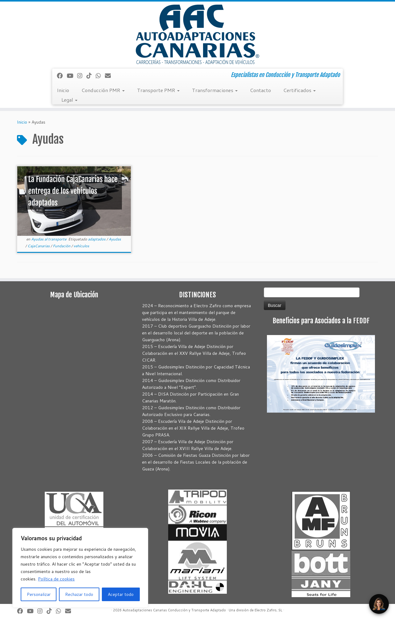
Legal (69, 99)
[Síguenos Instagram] (81, 75)
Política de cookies (56, 579)
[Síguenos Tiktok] (91, 75)
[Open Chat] (379, 604)
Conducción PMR (103, 90)
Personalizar (39, 594)
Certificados (299, 90)
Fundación (62, 245)
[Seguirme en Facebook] (62, 75)
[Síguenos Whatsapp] (100, 75)
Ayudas (115, 239)
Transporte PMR (158, 90)
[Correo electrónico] (110, 75)
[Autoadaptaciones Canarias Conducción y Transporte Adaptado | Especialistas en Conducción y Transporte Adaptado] (197, 34)
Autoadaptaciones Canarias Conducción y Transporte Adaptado (174, 610)
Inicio (63, 90)
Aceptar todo (121, 594)
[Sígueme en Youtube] (72, 75)
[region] (80, 568)
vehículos (81, 245)
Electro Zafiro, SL (268, 610)
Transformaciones (215, 90)
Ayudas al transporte (49, 239)
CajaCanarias (39, 245)
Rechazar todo (79, 594)
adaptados (97, 239)
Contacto (260, 90)
